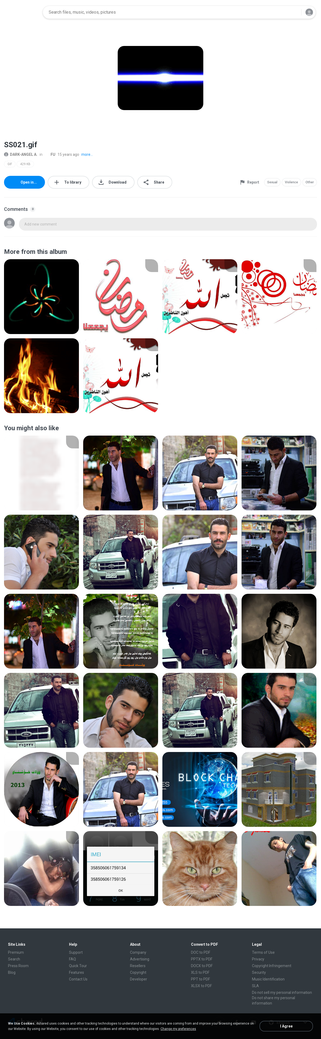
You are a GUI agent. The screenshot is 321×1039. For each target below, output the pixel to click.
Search (14, 959)
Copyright (138, 972)
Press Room (18, 966)
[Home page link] (22, 12)
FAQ (72, 959)
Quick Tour (78, 966)
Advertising (139, 959)
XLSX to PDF (201, 986)
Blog (12, 972)
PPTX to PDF (201, 959)
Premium (16, 952)
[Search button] (294, 12)
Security (259, 972)
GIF (9, 164)
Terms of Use (263, 952)
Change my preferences (178, 1029)
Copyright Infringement (271, 966)
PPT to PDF (200, 979)
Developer (138, 979)
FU (50, 154)
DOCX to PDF (202, 966)
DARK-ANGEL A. (20, 154)
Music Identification (268, 979)
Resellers (138, 966)
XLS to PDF (200, 972)
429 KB (25, 164)
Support (76, 952)
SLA (255, 986)
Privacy (258, 959)
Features (76, 972)
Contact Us (78, 979)
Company (138, 952)
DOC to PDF (200, 952)
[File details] (41, 296)
